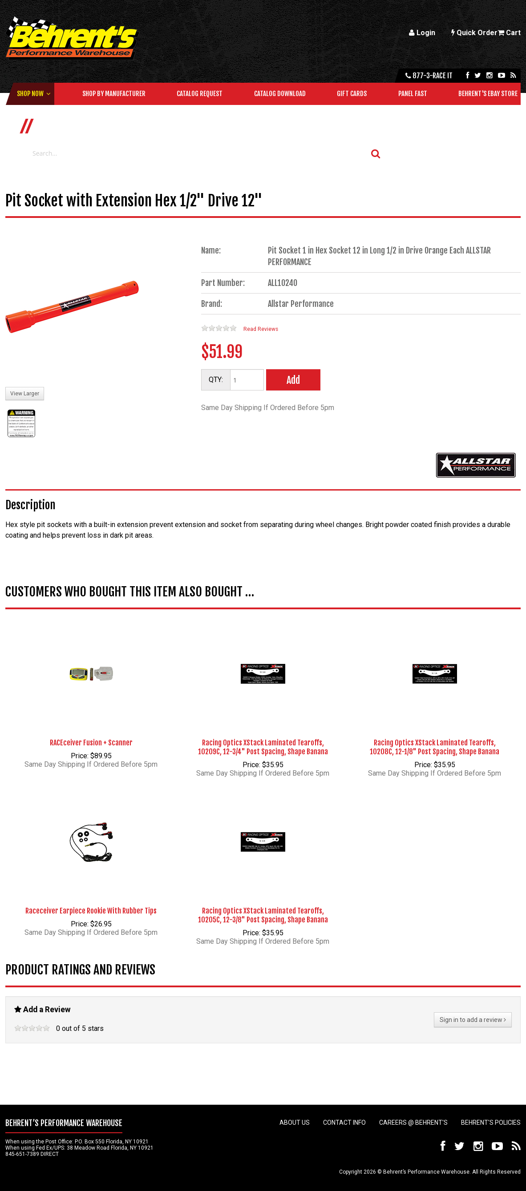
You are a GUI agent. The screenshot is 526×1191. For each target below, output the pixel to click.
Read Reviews (260, 329)
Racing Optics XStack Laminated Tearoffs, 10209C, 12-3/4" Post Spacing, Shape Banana (263, 747)
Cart (509, 32)
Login (422, 32)
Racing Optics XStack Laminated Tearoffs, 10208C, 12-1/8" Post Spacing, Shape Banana (434, 747)
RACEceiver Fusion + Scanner (91, 742)
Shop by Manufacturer (114, 93)
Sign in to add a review (473, 1019)
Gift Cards (352, 93)
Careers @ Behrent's (413, 1122)
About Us (294, 1122)
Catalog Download (280, 93)
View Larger (24, 393)
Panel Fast (412, 93)
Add (293, 380)
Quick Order (474, 32)
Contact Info (344, 1122)
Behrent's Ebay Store (488, 93)
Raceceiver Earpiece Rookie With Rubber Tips (91, 910)
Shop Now (30, 93)
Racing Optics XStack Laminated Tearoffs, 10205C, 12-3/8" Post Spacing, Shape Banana (263, 915)
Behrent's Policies (491, 1122)
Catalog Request (200, 93)
